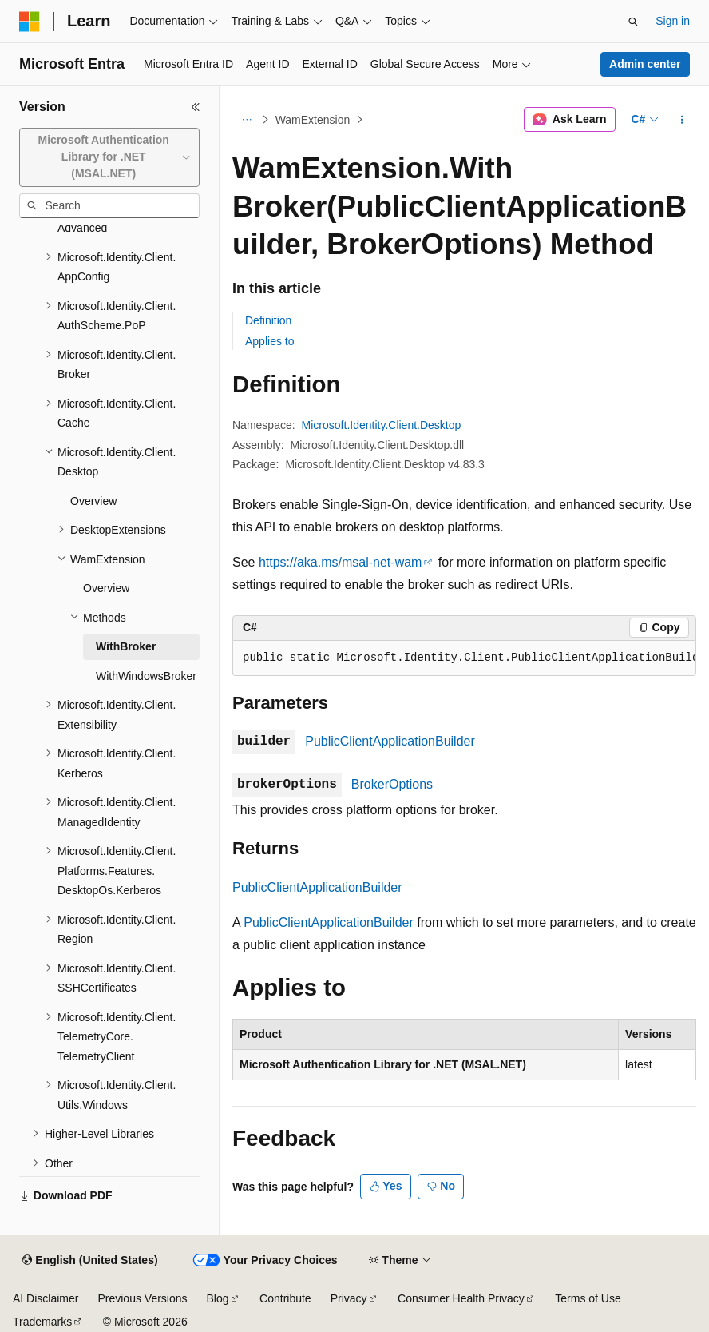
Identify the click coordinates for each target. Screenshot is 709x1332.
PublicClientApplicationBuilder (390, 741)
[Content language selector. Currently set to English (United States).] (90, 1261)
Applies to (269, 341)
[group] (464, 658)
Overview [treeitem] (93, 501)
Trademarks (42, 1321)
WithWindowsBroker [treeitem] (146, 676)
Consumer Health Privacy (461, 1298)
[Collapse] (195, 107)
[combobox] (109, 157)
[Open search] (633, 21)
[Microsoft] (29, 21)
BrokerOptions (392, 784)
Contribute (285, 1298)
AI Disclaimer (45, 1298)
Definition (268, 320)
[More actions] (682, 120)
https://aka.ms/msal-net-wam (340, 562)
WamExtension (313, 119)
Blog (218, 1298)
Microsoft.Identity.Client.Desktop (381, 425)
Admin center (644, 64)
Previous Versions (142, 1298)
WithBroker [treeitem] (126, 646)
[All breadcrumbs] (246, 120)
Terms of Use (587, 1298)
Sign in (673, 20)
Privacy (349, 1298)
